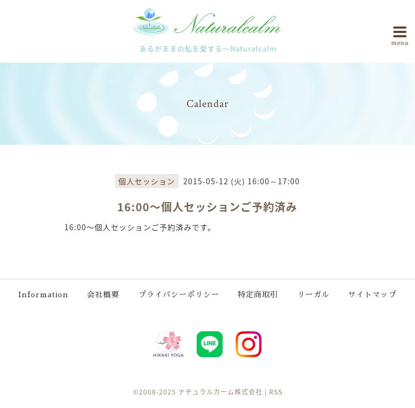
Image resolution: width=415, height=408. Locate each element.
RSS (276, 392)
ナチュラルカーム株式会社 (220, 392)
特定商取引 (258, 294)
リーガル (313, 294)
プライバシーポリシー (178, 294)
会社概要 (103, 294)
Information (43, 294)
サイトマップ (372, 294)
